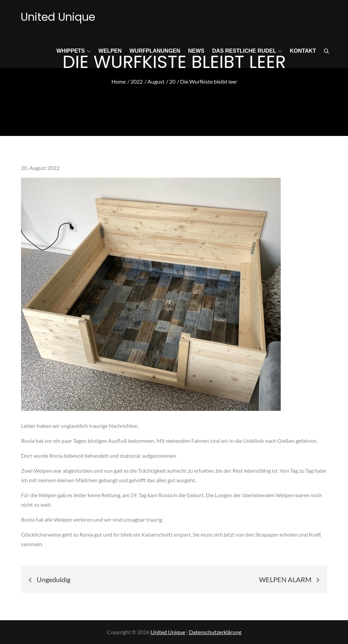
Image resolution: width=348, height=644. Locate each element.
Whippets (73, 51)
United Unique (58, 16)
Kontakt (303, 51)
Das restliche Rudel (247, 51)
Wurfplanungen (154, 51)
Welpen (110, 51)
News (196, 51)
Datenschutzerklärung (215, 632)
